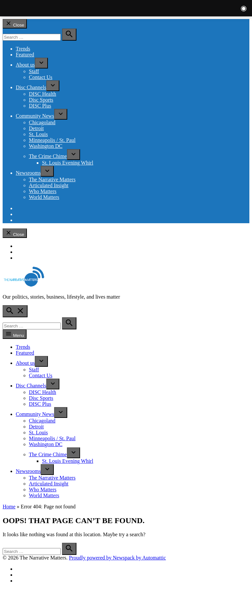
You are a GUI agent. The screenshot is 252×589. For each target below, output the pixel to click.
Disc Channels (31, 87)
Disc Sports (41, 100)
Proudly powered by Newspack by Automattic (117, 557)
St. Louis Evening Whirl (67, 163)
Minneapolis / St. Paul (52, 140)
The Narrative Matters (52, 179)
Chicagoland (42, 122)
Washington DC (45, 146)
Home (9, 506)
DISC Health (42, 94)
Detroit (36, 128)
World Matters (44, 197)
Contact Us (40, 77)
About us (25, 65)
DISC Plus (40, 105)
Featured (25, 54)
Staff (34, 71)
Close (14, 24)
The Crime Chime (48, 156)
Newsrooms (28, 173)
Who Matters (42, 191)
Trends (23, 48)
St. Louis (38, 134)
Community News (35, 116)
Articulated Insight (48, 185)
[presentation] (41, 63)
